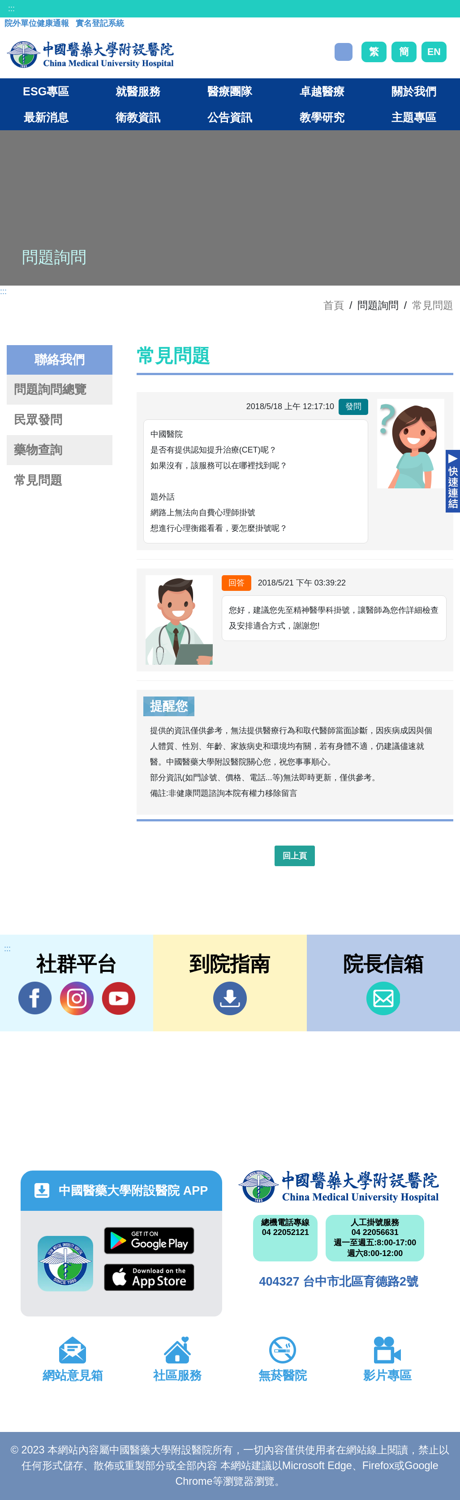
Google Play (149, 1240)
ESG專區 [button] (46, 91)
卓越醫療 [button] (322, 91)
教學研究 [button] (322, 117)
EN (434, 51)
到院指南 (230, 998)
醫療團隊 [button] (229, 91)
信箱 (383, 998)
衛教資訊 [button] (138, 117)
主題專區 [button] (413, 117)
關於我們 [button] (413, 91)
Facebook (35, 998)
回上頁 (295, 855)
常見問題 (432, 305)
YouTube (118, 998)
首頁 (333, 305)
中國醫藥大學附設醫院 (338, 1187)
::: (11, 8)
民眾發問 (38, 420)
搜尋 (344, 52)
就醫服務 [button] (138, 91)
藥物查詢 (38, 450)
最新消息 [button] (46, 117)
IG (77, 998)
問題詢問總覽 (50, 389)
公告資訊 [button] (229, 117)
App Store (149, 1277)
